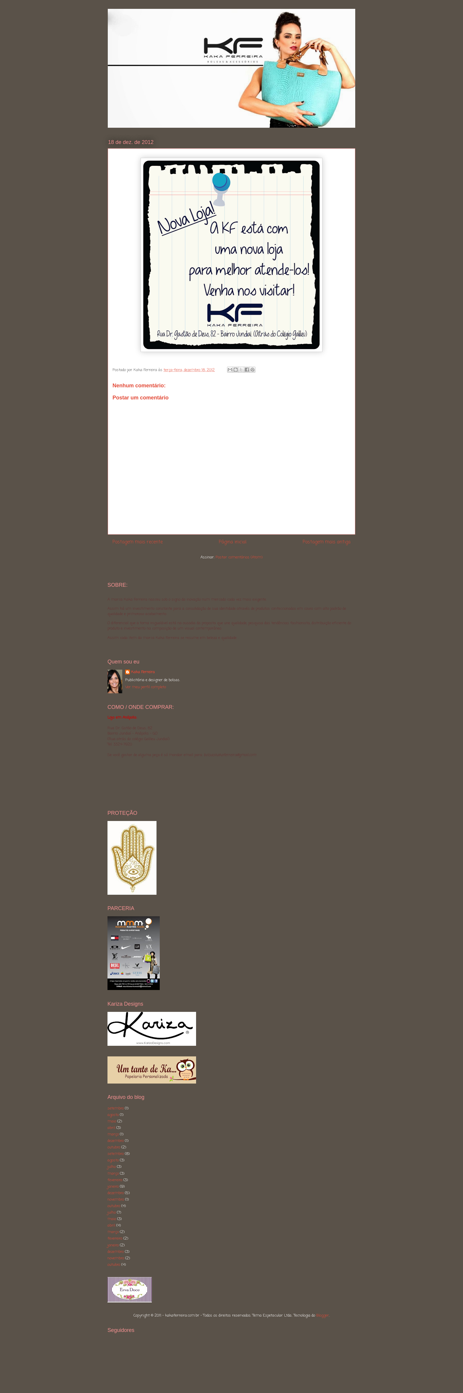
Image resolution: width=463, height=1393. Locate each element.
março (113, 1134)
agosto (113, 1115)
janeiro (113, 1186)
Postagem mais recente (138, 542)
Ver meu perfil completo (145, 687)
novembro (115, 1199)
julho (111, 1167)
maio (111, 1121)
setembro (115, 1108)
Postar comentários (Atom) (239, 557)
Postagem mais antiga (326, 542)
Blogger (322, 1315)
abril (111, 1128)
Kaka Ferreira (143, 672)
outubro (113, 1147)
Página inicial (233, 542)
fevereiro (114, 1180)
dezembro (115, 1141)
